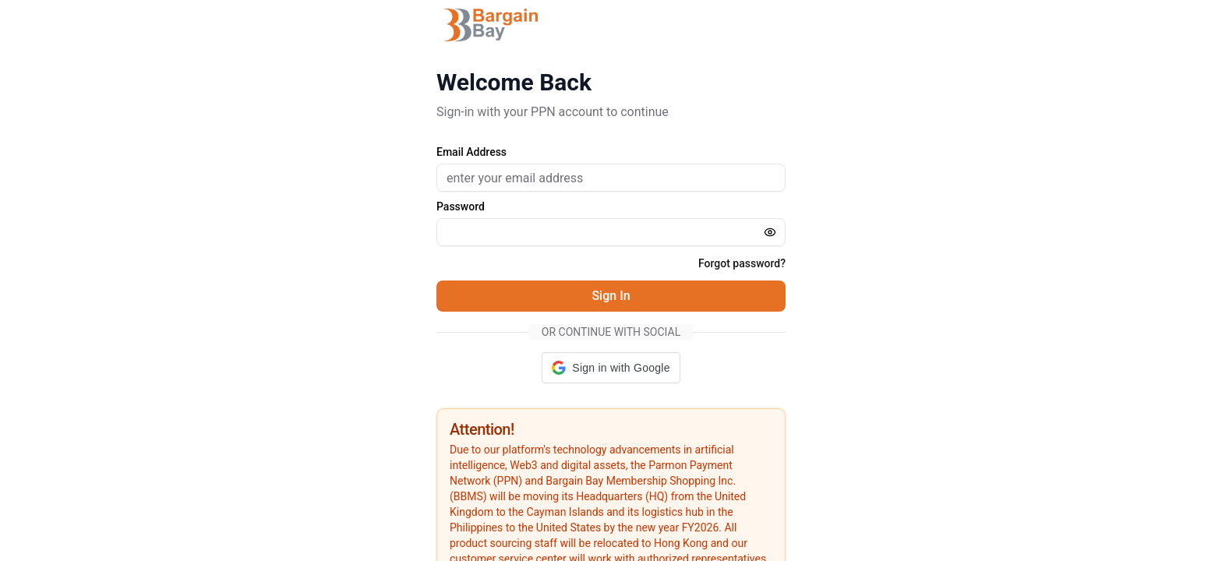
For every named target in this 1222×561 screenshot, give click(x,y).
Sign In (611, 295)
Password (460, 206)
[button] (611, 367)
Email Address (471, 151)
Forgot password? (742, 263)
